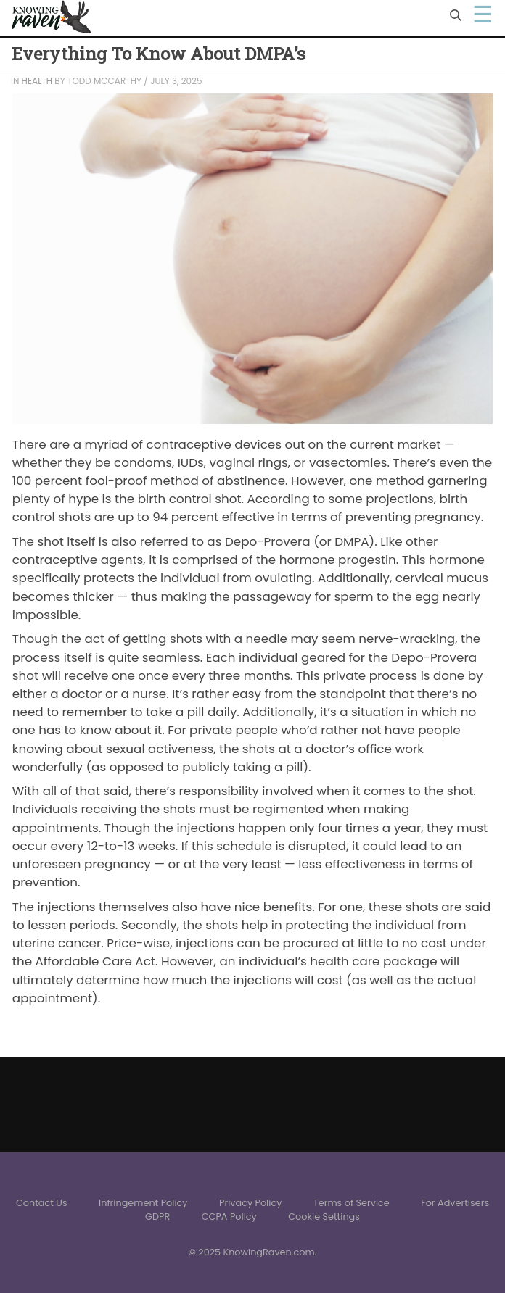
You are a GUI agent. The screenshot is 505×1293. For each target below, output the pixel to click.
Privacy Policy (250, 1203)
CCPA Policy (229, 1216)
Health (37, 81)
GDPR (157, 1216)
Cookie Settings (324, 1216)
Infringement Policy (143, 1203)
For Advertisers (455, 1203)
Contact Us (41, 1203)
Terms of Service (351, 1203)
